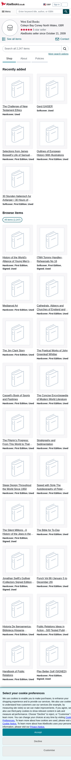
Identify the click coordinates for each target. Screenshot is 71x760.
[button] (64, 49)
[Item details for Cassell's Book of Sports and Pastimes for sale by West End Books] (18, 382)
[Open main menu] (7, 11)
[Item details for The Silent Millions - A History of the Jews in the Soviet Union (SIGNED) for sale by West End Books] (18, 516)
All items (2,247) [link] (12, 219)
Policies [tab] (39, 59)
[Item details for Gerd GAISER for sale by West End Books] (53, 91)
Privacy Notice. (37, 727)
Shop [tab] (9, 59)
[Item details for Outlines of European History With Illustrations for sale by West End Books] (53, 138)
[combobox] (40, 11)
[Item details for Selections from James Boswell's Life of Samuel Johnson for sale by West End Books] (18, 138)
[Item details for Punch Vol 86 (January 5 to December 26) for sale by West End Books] (53, 565)
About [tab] (24, 59)
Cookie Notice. (10, 723)
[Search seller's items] (29, 49)
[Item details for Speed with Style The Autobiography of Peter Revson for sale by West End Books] (53, 472)
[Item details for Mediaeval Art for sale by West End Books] (18, 290)
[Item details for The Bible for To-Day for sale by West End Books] (53, 514)
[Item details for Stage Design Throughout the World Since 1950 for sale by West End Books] (18, 472)
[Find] (66, 11)
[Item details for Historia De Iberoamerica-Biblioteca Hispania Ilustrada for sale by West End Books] (18, 613)
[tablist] (25, 59)
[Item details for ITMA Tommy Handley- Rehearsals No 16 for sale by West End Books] (53, 244)
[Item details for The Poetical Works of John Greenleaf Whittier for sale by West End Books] (53, 337)
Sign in (57, 4)
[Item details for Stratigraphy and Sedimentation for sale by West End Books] (53, 427)
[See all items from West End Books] (12, 39)
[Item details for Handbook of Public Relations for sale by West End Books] (18, 658)
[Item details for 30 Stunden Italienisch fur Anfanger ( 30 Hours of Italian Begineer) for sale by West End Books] (18, 182)
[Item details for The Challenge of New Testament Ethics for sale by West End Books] (18, 93)
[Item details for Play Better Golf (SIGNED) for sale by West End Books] (53, 656)
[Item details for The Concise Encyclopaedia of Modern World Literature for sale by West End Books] (53, 382)
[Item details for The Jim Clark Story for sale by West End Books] (18, 335)
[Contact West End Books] (62, 39)
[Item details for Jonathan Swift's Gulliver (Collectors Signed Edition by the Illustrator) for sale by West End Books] (18, 565)
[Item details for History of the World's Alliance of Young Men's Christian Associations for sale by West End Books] (18, 244)
